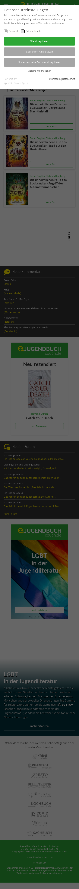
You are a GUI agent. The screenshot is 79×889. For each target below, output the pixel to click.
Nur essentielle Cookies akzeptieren (39, 62)
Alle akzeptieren (39, 41)
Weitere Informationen (39, 70)
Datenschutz (68, 79)
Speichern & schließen (39, 51)
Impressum (55, 79)
